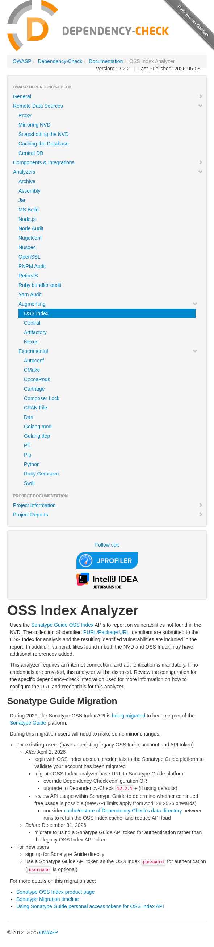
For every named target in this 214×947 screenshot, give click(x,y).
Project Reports (108, 515)
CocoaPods (37, 379)
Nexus (31, 342)
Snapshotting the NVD (43, 134)
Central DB (30, 153)
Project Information (108, 505)
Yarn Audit (30, 294)
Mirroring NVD (34, 125)
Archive (26, 181)
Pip (27, 455)
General (108, 96)
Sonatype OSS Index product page (55, 892)
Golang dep (37, 436)
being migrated (129, 716)
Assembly (29, 191)
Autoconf (34, 360)
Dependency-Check (60, 61)
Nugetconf (30, 238)
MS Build (28, 210)
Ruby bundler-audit (39, 285)
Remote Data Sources (108, 106)
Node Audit (30, 228)
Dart (28, 417)
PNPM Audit (32, 266)
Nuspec (26, 247)
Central (32, 323)
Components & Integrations (108, 162)
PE (27, 445)
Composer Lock (41, 398)
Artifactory (35, 332)
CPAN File (35, 408)
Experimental (108, 351)
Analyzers (108, 172)
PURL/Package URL (106, 632)
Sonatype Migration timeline (47, 899)
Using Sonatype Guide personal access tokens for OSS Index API (90, 906)
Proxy (25, 115)
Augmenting (108, 304)
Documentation (106, 61)
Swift (29, 483)
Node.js (26, 219)
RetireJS (28, 276)
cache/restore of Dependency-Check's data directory (123, 811)
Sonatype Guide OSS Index (62, 625)
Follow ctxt (107, 545)
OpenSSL (29, 257)
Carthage (34, 389)
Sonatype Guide (28, 723)
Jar (21, 200)
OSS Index (36, 313)
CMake (32, 370)
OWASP (22, 61)
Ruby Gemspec (41, 474)
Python (32, 464)
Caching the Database (43, 144)
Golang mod (37, 426)
